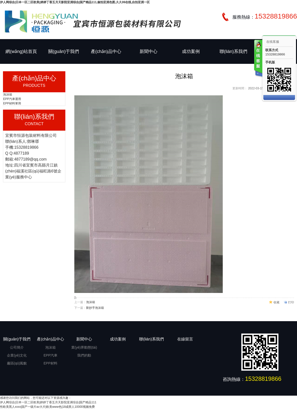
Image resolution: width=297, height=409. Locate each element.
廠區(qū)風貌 (17, 363)
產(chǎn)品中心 (106, 51)
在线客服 (272, 42)
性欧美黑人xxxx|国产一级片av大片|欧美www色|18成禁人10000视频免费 (47, 407)
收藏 (276, 302)
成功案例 (191, 51)
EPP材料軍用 (12, 103)
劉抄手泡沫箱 (95, 308)
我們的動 (84, 355)
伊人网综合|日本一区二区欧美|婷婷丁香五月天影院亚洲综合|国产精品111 (48, 402)
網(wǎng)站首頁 (21, 51)
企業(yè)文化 (17, 355)
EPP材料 (50, 363)
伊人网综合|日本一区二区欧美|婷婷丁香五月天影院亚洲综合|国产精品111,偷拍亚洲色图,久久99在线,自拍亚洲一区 (75, 2)
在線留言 (185, 339)
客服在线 (257, 59)
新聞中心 (148, 51)
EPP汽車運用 (12, 99)
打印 (291, 302)
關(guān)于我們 (63, 51)
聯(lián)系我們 (233, 51)
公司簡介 (17, 347)
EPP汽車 (50, 355)
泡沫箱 (7, 94)
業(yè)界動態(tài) (84, 347)
